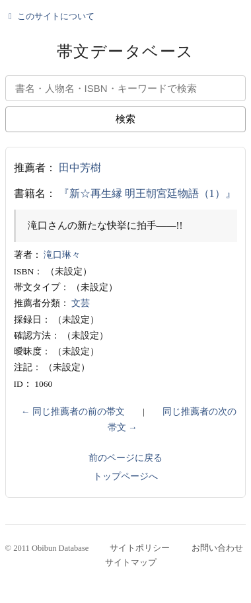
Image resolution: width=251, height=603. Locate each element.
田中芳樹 (80, 167)
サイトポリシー (140, 548)
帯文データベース (125, 51)
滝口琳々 (62, 255)
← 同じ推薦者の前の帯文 (73, 412)
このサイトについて (50, 16)
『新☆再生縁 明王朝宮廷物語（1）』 (147, 193)
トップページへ (125, 476)
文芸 (80, 303)
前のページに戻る (125, 458)
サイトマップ (131, 562)
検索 (125, 118)
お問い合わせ (217, 548)
